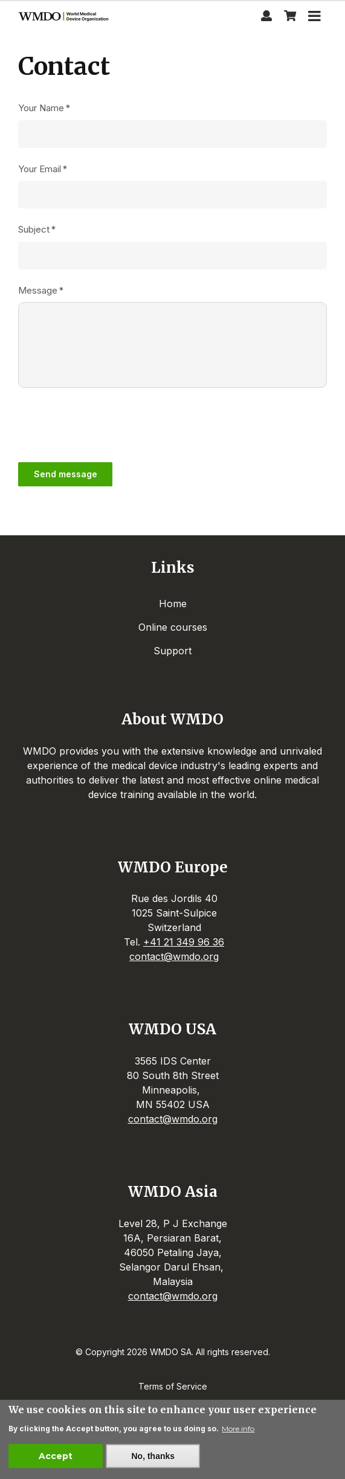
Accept (56, 1456)
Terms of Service (172, 1386)
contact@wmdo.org (174, 956)
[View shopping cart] (290, 17)
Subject (34, 229)
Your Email (39, 169)
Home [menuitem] (173, 604)
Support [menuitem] (172, 651)
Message (37, 290)
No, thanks (153, 1456)
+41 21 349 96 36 (183, 942)
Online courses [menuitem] (172, 627)
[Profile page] (266, 17)
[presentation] (110, 424)
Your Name (41, 108)
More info (238, 1428)
